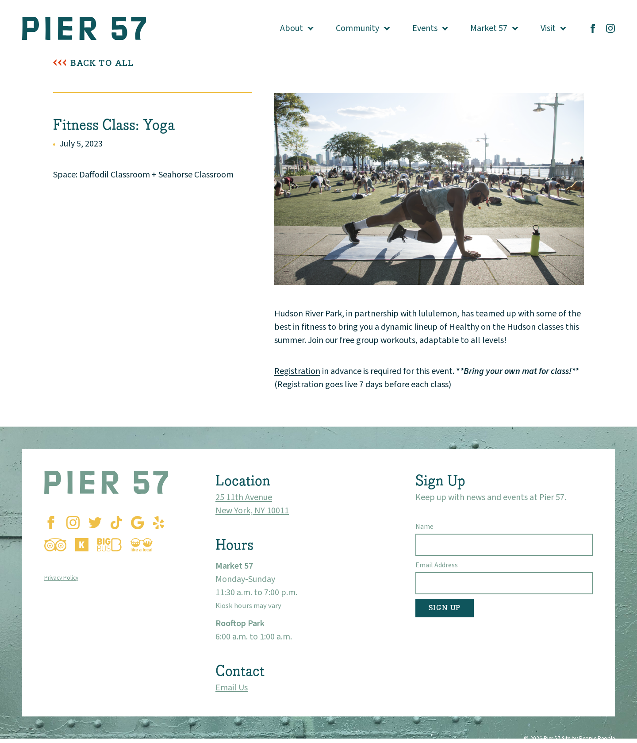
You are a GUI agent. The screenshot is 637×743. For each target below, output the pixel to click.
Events (424, 28)
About (291, 28)
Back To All (102, 63)
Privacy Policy (61, 578)
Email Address (436, 565)
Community (357, 28)
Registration (297, 371)
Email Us (231, 687)
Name (424, 526)
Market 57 (488, 28)
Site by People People (588, 738)
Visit (548, 28)
